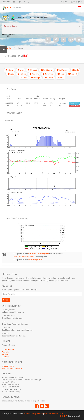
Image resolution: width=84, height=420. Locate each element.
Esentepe (35, 78)
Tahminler (5, 352)
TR (61, 2)
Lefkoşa (9, 70)
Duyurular (5, 357)
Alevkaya (34, 74)
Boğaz (60, 74)
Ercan (24, 78)
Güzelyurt (32, 70)
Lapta (10, 74)
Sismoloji (5, 354)
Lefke (60, 78)
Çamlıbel (72, 74)
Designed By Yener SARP (53, 414)
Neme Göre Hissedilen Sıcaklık (24, 257)
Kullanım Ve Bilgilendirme (33, 414)
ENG (66, 2)
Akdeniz (22, 74)
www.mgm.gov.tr (8, 366)
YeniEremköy (62, 70)
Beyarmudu (48, 74)
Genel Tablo (74, 103)
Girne (20, 70)
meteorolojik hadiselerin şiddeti (38, 254)
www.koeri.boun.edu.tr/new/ (12, 368)
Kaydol (5, 300)
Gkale (80, 2)
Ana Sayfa (9, 48)
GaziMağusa (46, 70)
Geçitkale (48, 78)
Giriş (73, 2)
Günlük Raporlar (8, 350)
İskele (75, 70)
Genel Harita (74, 106)
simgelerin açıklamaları (35, 260)
